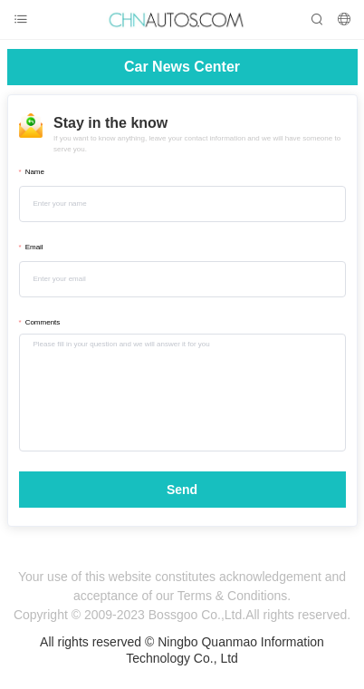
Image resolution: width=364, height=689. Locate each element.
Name (34, 172)
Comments (43, 322)
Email (34, 247)
